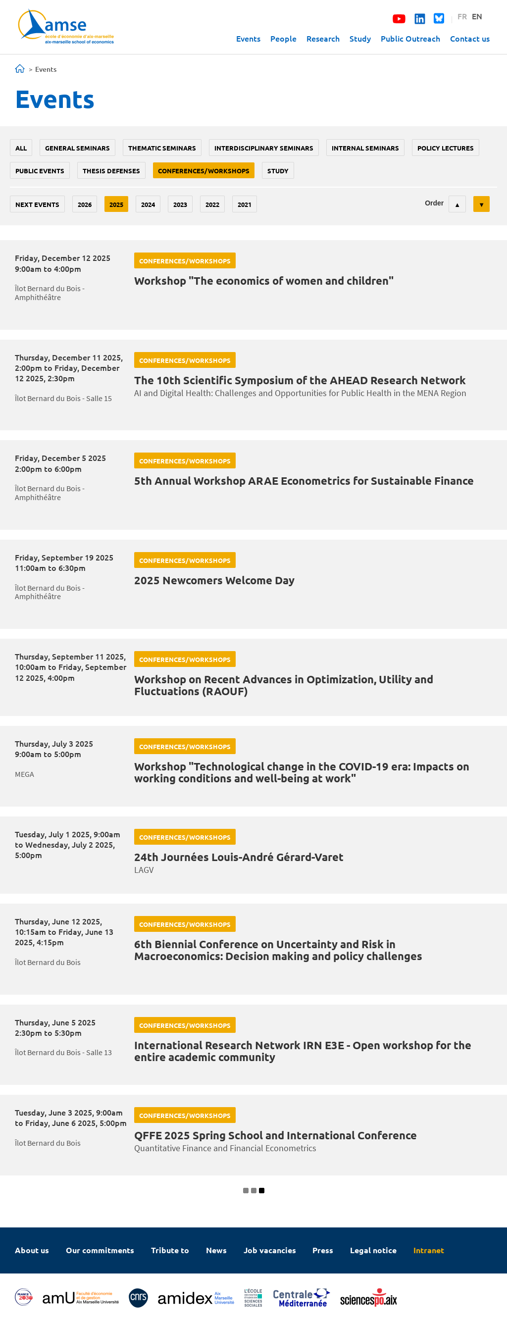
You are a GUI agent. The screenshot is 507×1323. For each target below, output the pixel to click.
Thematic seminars (162, 148)
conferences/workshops (204, 170)
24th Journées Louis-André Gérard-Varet (239, 857)
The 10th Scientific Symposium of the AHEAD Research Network (300, 380)
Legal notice (373, 1250)
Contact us (470, 38)
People (283, 38)
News (216, 1250)
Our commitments (100, 1250)
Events (248, 38)
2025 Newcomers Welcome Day (214, 580)
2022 (212, 204)
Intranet (428, 1250)
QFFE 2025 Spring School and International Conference (275, 1135)
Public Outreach (410, 38)
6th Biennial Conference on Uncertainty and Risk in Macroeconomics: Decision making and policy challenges (278, 950)
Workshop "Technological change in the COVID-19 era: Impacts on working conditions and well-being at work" (301, 772)
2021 (245, 204)
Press (322, 1250)
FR (462, 15)
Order (434, 203)
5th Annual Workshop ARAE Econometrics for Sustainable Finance (304, 480)
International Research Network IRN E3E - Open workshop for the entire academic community (302, 1051)
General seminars (77, 148)
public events (39, 170)
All (21, 148)
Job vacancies (270, 1250)
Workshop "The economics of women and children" (264, 280)
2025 (116, 204)
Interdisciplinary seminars (263, 148)
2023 (180, 204)
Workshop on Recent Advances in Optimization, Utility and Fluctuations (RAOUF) (283, 685)
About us (32, 1250)
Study (360, 38)
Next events (37, 204)
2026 (85, 204)
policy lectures (445, 148)
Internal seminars (365, 148)
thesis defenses (111, 170)
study (278, 170)
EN (477, 15)
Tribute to (170, 1250)
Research (323, 38)
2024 (148, 204)
